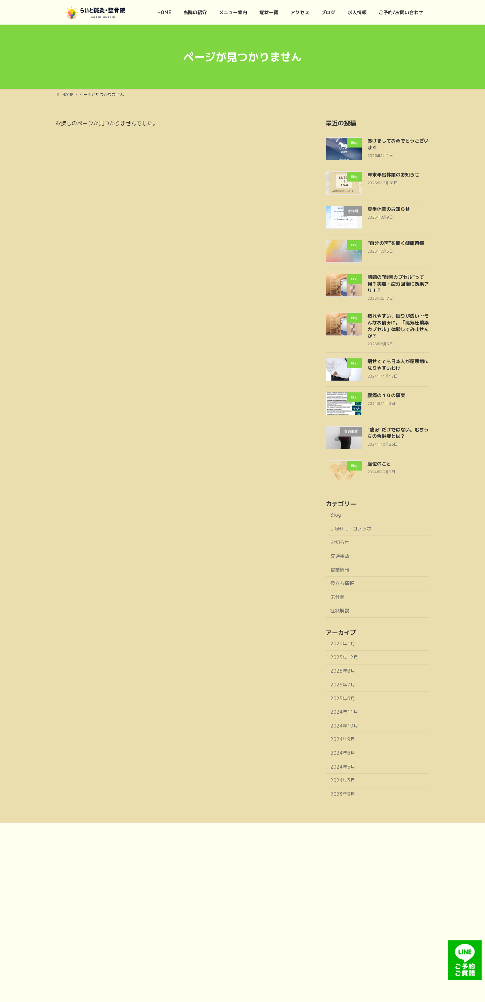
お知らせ (339, 542)
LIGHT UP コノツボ (350, 528)
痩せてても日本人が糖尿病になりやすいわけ (398, 364)
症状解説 (339, 610)
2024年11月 (344, 712)
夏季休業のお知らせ (388, 209)
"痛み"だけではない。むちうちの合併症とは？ (398, 433)
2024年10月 (344, 725)
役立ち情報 (342, 583)
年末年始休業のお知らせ (393, 174)
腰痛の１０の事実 (386, 395)
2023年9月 (342, 794)
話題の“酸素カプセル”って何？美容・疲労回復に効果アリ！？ (398, 283)
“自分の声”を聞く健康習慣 (395, 243)
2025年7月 (342, 684)
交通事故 (339, 556)
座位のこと (379, 463)
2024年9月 (342, 739)
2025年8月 (342, 671)
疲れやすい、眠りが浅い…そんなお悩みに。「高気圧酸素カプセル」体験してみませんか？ (398, 326)
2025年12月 (344, 657)
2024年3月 (342, 780)
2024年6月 (342, 753)
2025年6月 (342, 698)
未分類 (337, 597)
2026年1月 (342, 643)
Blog (335, 515)
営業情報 (339, 570)
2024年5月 (342, 767)
